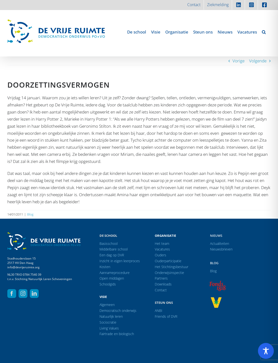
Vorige (239, 61)
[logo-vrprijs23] (216, 299)
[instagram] (23, 293)
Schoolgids (108, 284)
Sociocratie (108, 322)
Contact (161, 290)
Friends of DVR (166, 316)
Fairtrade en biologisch (117, 333)
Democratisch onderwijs (118, 310)
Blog (30, 214)
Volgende (258, 61)
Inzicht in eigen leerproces (120, 261)
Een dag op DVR (112, 255)
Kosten (105, 266)
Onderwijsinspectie (169, 272)
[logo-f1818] (217, 282)
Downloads (163, 284)
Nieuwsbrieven (221, 249)
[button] (264, 32)
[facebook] (11, 293)
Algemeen (107, 304)
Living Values (109, 328)
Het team (162, 243)
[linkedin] (34, 293)
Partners (161, 278)
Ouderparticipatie (168, 261)
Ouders (160, 255)
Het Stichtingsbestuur (171, 266)
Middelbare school (114, 249)
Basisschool (109, 243)
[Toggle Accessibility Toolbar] (265, 350)
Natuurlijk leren (111, 316)
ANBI (158, 310)
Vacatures (162, 249)
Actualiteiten (219, 243)
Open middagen (112, 278)
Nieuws (216, 235)
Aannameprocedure (115, 272)
